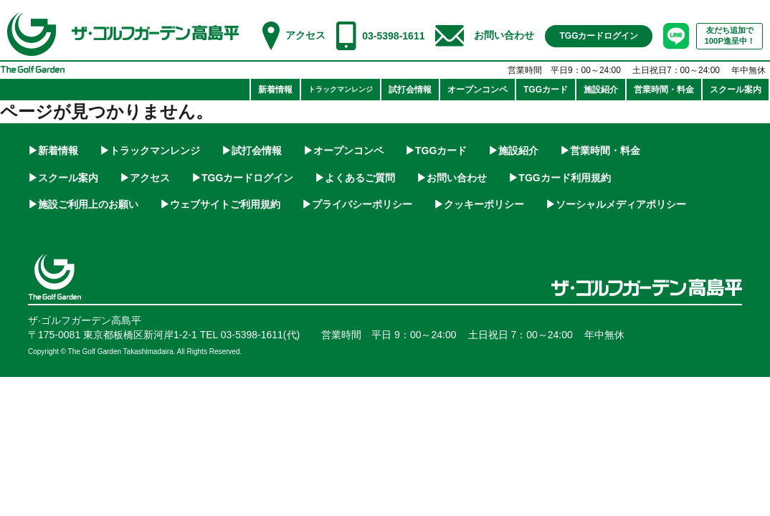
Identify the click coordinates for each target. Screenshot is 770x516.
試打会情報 (257, 150)
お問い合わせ (504, 35)
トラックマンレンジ (155, 150)
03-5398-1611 (393, 36)
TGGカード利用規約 (564, 177)
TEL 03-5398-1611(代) (250, 334)
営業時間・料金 (605, 150)
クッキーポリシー (484, 204)
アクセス (305, 35)
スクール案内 (68, 177)
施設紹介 (518, 150)
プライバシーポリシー (362, 204)
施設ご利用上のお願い (88, 204)
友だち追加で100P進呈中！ (729, 35)
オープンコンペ (348, 150)
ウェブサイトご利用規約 (225, 204)
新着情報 (58, 150)
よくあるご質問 (360, 177)
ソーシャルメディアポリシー (621, 204)
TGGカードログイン (247, 177)
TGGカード (441, 150)
